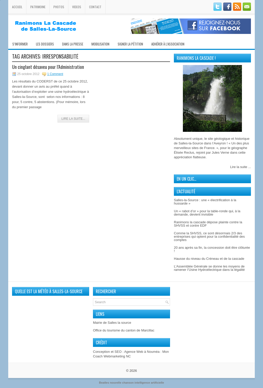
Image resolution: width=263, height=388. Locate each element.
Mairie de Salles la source (112, 323)
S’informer (20, 44)
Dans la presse (72, 44)
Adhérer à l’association (167, 44)
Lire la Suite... (73, 119)
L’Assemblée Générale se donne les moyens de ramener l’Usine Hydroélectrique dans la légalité (209, 268)
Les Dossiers (45, 44)
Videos (76, 7)
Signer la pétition (130, 44)
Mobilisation (100, 44)
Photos (58, 7)
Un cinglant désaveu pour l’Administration (48, 66)
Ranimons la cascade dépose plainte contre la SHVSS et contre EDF (208, 223)
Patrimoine (37, 7)
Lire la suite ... (240, 167)
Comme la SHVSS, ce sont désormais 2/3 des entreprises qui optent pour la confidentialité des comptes (209, 236)
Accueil (17, 7)
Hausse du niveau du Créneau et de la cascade (209, 259)
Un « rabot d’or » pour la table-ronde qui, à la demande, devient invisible (207, 212)
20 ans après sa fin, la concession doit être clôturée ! (212, 249)
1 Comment (55, 74)
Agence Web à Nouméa (141, 352)
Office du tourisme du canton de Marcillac (123, 330)
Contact (95, 7)
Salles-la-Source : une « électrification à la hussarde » (205, 201)
